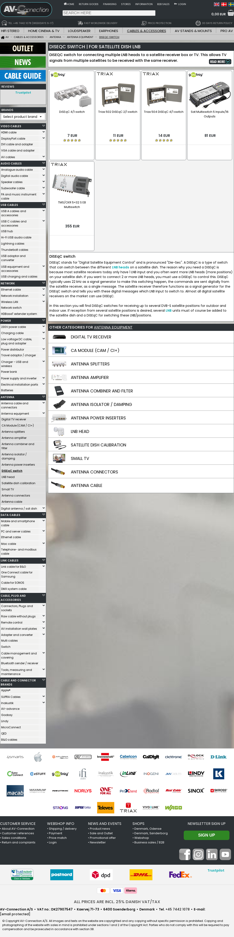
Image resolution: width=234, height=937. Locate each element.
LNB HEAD (80, 419)
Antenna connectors (16, 494)
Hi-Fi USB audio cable (16, 236)
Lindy (4, 720)
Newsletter (98, 841)
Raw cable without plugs (18, 615)
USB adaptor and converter (13, 257)
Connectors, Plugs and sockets (17, 607)
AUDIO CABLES (11, 162)
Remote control (11, 621)
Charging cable (12, 332)
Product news (100, 827)
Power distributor (12, 348)
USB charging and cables (19, 275)
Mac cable (8, 543)
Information (144, 4)
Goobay (7, 714)
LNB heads (120, 254)
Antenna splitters (13, 430)
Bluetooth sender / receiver (19, 662)
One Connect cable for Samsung (16, 573)
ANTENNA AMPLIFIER (90, 365)
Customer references (18, 832)
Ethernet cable (11, 288)
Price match (58, 836)
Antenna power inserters (18, 463)
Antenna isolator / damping (14, 455)
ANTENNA (7, 396)
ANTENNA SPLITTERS (90, 351)
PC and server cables (16, 530)
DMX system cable (14, 588)
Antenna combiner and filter (18, 445)
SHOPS (138, 822)
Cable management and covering (19, 654)
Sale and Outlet (101, 832)
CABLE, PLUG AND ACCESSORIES (13, 597)
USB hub (7, 230)
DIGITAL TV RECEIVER (91, 324)
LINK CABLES (10, 559)
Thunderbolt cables (14, 249)
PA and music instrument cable (18, 195)
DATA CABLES (10, 514)
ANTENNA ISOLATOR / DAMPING (101, 392)
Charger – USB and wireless (14, 363)
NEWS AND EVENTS (104, 822)
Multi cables (9, 639)
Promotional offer (103, 836)
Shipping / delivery (63, 827)
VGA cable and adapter (18, 149)
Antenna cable (12, 500)
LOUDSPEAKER (79, 30)
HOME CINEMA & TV (43, 30)
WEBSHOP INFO (60, 822)
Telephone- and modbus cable (19, 550)
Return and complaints (18, 841)
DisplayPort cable (13, 137)
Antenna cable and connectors (14, 404)
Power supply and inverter (19, 377)
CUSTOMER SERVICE (18, 822)
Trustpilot (23, 92)
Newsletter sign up (207, 822)
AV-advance (10, 708)
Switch (6, 646)
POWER (6, 319)
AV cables (8, 156)
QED (3, 732)
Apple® (6, 689)
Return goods (88, 4)
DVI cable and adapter (17, 143)
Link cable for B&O (13, 565)
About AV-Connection (18, 827)
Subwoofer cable (13, 187)
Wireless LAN (9, 301)
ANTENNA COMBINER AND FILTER (102, 378)
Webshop (141, 836)
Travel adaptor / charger (18, 354)
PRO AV (227, 30)
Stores (126, 4)
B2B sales (163, 4)
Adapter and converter (17, 634)
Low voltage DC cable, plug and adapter (16, 340)
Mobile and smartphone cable (18, 522)
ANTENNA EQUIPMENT (113, 314)
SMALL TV (80, 446)
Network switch (11, 306)
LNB (169, 298)
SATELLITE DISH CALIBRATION (98, 432)
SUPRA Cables (11, 696)
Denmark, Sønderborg (151, 832)
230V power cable (13, 326)
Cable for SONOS (12, 581)
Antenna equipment (15, 412)
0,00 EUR (218, 14)
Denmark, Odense (148, 827)
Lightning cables (12, 242)
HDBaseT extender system (19, 313)
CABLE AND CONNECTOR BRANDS (18, 681)
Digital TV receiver (14, 418)
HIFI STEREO (10, 30)
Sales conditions (14, 836)
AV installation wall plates (19, 627)
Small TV (8, 488)
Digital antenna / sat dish (19, 507)
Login (182, 4)
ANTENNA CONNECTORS (94, 459)
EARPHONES (108, 30)
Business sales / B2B (149, 841)
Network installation (14, 295)
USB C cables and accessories (14, 222)
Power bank (9, 371)
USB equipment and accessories (15, 268)
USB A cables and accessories (13, 212)
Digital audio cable (14, 175)
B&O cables (9, 738)
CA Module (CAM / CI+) (18, 424)
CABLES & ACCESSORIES (146, 30)
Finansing (110, 4)
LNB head (8, 476)
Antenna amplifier (14, 437)
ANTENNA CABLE (86, 473)
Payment (55, 832)
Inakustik (7, 702)
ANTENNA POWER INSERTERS (98, 405)
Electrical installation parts (19, 383)
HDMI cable (8, 131)
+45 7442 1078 (177, 908)
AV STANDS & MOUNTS (193, 30)
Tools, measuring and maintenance (16, 671)
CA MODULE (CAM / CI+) (95, 338)
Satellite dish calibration (18, 482)
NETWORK (8, 282)
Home (70, 4)
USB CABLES (9, 204)
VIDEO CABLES (11, 125)
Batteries (7, 389)
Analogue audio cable (17, 168)
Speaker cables (12, 181)
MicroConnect (11, 726)
